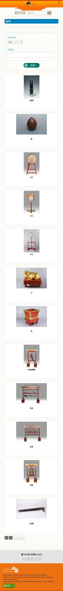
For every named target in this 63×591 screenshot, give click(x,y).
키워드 (11, 49)
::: (2, 30)
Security (25, 577)
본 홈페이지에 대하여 (10, 577)
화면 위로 (15, 579)
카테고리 (12, 37)
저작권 (20, 577)
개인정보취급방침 (35, 577)
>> (23, 538)
